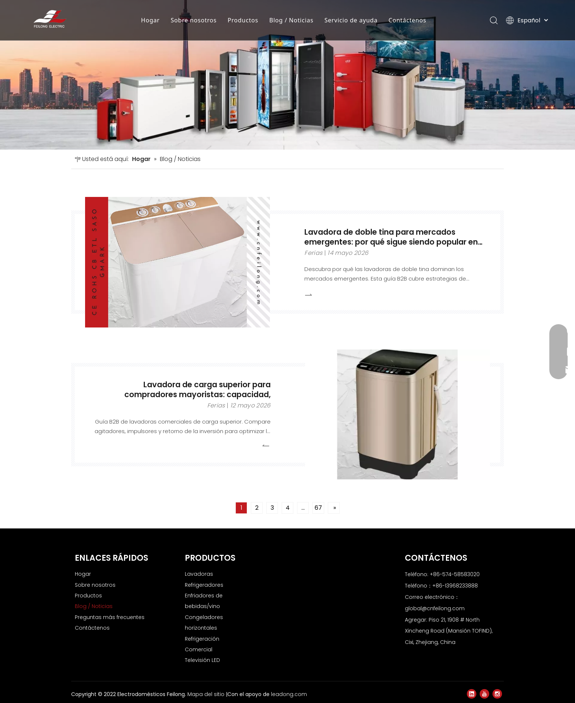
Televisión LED (202, 660)
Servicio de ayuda (351, 20)
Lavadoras (199, 574)
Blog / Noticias (291, 20)
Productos (243, 20)
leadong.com (289, 694)
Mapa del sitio (206, 694)
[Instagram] (497, 694)
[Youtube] (484, 694)
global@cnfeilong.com (435, 608)
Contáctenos (407, 20)
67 (318, 508)
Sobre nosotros (194, 20)
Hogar (150, 20)
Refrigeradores (204, 585)
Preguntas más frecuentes (109, 617)
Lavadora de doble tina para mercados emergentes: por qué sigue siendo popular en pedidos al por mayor (391, 241)
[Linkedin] (471, 694)
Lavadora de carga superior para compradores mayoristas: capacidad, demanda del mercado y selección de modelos (197, 399)
